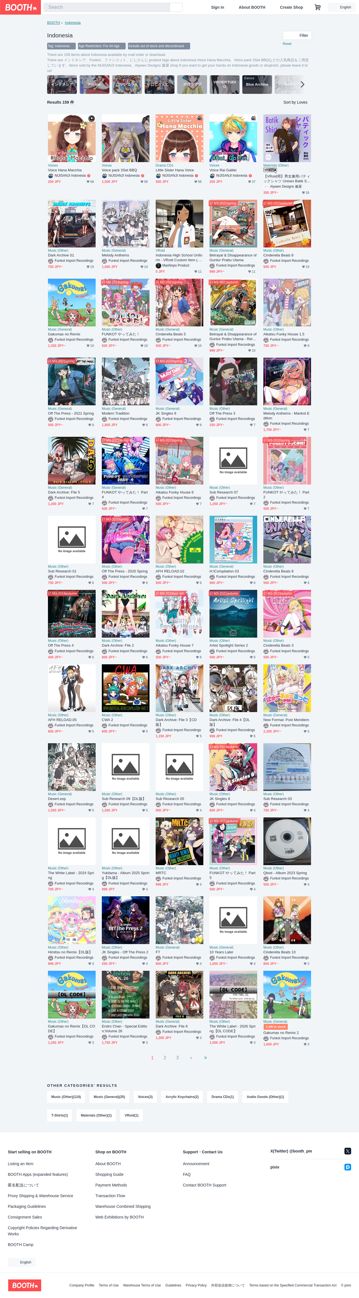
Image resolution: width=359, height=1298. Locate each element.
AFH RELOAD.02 (170, 571)
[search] (164, 8)
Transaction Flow (110, 1196)
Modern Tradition (116, 413)
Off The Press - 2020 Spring (125, 571)
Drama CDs (164, 165)
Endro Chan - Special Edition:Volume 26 (124, 1028)
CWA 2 (107, 720)
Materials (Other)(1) (96, 1115)
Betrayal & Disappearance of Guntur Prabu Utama (233, 257)
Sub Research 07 (224, 492)
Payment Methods (111, 1185)
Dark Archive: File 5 (64, 492)
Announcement (196, 1163)
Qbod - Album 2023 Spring (285, 873)
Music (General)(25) (109, 1097)
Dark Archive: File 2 (118, 645)
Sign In (217, 7)
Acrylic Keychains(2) (182, 1097)
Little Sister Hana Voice (175, 170)
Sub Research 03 (277, 799)
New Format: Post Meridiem (286, 720)
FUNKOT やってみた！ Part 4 (125, 494)
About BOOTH (252, 7)
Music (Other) (58, 250)
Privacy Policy (196, 1285)
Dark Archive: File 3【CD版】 (176, 722)
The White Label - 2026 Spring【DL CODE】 (233, 1028)
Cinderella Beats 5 (171, 334)
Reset (287, 44)
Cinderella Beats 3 (278, 645)
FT (158, 952)
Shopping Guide (109, 1174)
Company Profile (81, 1285)
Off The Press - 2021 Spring (71, 413)
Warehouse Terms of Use (142, 1285)
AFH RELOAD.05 (62, 720)
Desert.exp (57, 799)
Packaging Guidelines (27, 1206)
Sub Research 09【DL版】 (124, 799)
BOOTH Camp (20, 1244)
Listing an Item (20, 1163)
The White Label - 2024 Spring (71, 875)
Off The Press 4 (61, 645)
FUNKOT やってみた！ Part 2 (286, 494)
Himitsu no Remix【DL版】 (70, 952)
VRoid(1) (131, 1115)
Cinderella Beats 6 (278, 255)
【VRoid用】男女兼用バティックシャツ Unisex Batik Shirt (287, 178)
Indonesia (72, 23)
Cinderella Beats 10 (279, 952)
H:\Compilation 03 (224, 571)
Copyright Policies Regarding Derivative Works (42, 1231)
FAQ (187, 1174)
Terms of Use (109, 1285)
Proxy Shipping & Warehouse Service (40, 1196)
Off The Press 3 (222, 413)
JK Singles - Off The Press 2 (125, 952)
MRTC (161, 873)
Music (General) (114, 250)
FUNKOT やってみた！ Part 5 (233, 875)
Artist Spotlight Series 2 (229, 645)
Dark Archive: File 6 (172, 1026)
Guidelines (173, 1285)
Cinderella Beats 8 (278, 571)
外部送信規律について (228, 1285)
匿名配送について (23, 1185)
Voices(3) (145, 1097)
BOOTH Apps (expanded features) (38, 1174)
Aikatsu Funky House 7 (175, 645)
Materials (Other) (276, 165)
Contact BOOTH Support (204, 1185)
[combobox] (107, 7)
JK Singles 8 (220, 799)
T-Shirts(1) (59, 1115)
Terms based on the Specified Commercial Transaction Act (293, 1285)
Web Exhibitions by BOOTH (119, 1217)
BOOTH (53, 23)
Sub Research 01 (62, 571)
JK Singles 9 (166, 413)
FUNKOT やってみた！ (121, 334)
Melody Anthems (115, 255)
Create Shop (291, 7)
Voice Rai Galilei (223, 170)
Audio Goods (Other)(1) (265, 1097)
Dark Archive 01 (61, 255)
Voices (53, 165)
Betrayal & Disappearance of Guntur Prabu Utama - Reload (233, 336)
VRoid (160, 250)
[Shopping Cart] (317, 7)
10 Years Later (221, 952)
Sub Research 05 (170, 799)
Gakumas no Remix (64, 334)
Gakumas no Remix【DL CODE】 (71, 1028)
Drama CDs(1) (222, 1097)
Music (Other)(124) (66, 1097)
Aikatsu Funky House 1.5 (283, 334)
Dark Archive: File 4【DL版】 (230, 722)
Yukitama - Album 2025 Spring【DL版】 (125, 875)
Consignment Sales (25, 1217)
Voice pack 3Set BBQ (119, 170)
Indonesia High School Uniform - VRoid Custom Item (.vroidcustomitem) (179, 257)
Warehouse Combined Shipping (123, 1206)
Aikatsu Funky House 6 (175, 492)
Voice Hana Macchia (65, 170)
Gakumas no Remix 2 (281, 1033)
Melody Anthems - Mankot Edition (286, 415)
